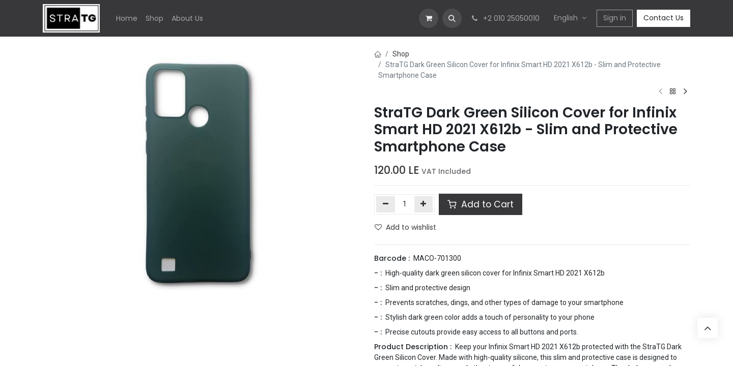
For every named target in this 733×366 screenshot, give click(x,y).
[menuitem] (127, 18)
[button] (452, 18)
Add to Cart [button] (480, 204)
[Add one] (423, 204)
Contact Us (663, 18)
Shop (400, 54)
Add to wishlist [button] (405, 227)
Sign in (614, 18)
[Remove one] (385, 204)
